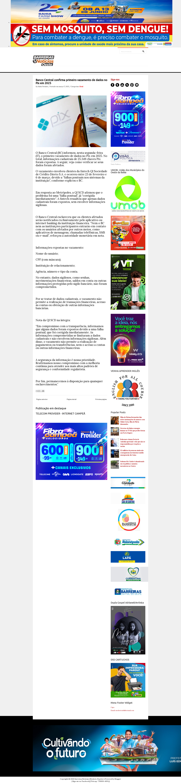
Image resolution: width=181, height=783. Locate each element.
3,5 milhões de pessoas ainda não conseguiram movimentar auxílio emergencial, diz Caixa (132, 453)
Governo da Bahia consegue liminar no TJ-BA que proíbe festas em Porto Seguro (132, 430)
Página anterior (42, 399)
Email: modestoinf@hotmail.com (122, 710)
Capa (112, 707)
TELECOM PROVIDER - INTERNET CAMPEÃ (60, 413)
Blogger (118, 779)
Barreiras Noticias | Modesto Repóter (89, 779)
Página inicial (71, 399)
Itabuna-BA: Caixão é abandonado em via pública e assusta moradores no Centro (132, 464)
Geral (81, 87)
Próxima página (101, 399)
